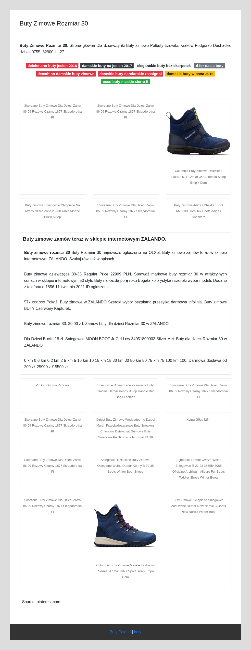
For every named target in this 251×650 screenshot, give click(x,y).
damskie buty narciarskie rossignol (131, 74)
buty (137, 632)
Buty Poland (120, 632)
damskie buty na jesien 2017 (107, 66)
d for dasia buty (210, 66)
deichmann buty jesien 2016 (52, 66)
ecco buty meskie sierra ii (125, 81)
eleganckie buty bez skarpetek (164, 66)
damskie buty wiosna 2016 (190, 74)
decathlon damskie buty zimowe (66, 74)
